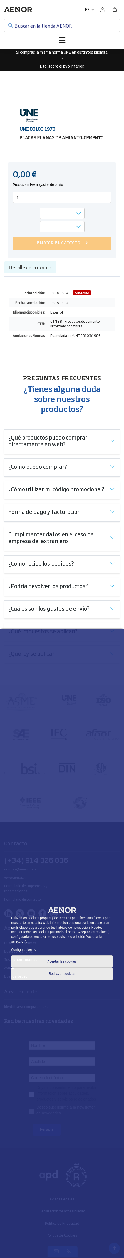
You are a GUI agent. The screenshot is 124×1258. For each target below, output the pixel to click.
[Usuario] (103, 9)
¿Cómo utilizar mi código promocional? (56, 488)
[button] (89, 9)
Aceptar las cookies (62, 961)
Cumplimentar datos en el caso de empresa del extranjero (51, 537)
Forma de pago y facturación (44, 511)
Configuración (24, 950)
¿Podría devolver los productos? (48, 585)
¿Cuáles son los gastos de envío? (49, 608)
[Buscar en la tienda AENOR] (62, 25)
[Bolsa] (115, 9)
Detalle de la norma (30, 267)
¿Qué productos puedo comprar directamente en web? (47, 440)
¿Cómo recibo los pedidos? (41, 563)
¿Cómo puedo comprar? (37, 466)
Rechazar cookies (62, 974)
